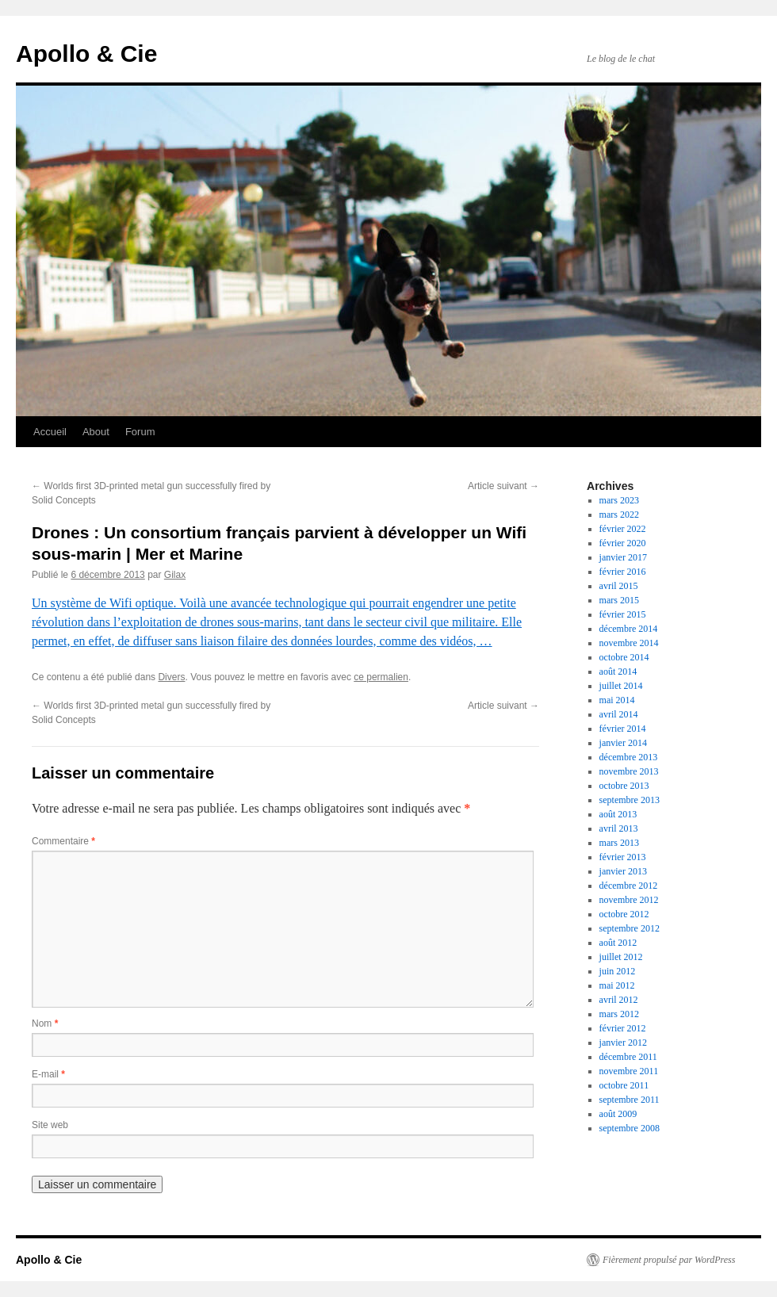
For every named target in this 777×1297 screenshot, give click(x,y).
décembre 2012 (628, 885)
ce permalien (381, 677)
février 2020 (622, 543)
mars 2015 (619, 600)
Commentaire (63, 841)
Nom (45, 1023)
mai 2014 (617, 700)
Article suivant (503, 486)
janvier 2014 (623, 742)
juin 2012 (617, 971)
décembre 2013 (628, 757)
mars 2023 (619, 500)
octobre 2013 (624, 785)
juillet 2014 (621, 685)
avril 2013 (618, 828)
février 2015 (622, 614)
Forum (140, 432)
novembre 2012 (629, 899)
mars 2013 (619, 842)
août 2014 (618, 671)
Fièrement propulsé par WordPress (669, 1259)
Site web (50, 1125)
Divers (171, 677)
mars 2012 (619, 1014)
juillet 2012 (621, 956)
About (95, 432)
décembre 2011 (628, 1056)
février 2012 (622, 1028)
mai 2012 (617, 985)
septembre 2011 (629, 1099)
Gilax (175, 574)
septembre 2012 (629, 928)
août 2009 (618, 1113)
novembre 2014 (629, 642)
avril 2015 (618, 585)
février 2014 (622, 728)
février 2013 (622, 857)
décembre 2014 (628, 628)
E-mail (48, 1074)
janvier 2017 (623, 557)
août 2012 (618, 942)
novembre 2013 (629, 771)
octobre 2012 (624, 914)
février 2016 (622, 571)
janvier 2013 (623, 871)
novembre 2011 (629, 1071)
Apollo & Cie (86, 53)
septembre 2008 (629, 1128)
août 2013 (618, 814)
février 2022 (622, 528)
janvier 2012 (623, 1042)
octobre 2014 (624, 657)
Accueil (50, 432)
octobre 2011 (624, 1085)
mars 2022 (619, 514)
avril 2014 (618, 714)
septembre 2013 (629, 799)
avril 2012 (618, 999)
